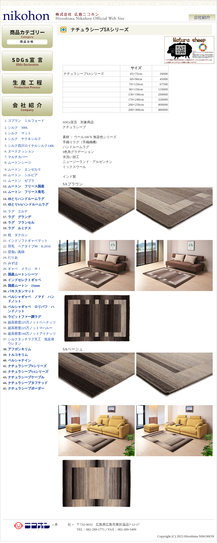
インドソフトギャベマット (28, 241)
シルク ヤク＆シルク (24, 139)
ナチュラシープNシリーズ (27, 366)
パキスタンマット (21, 291)
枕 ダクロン (18, 235)
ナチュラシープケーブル (26, 377)
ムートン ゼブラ (21, 181)
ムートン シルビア (23, 175)
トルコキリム (18, 355)
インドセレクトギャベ (24, 280)
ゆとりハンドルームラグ (26, 199)
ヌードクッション (21, 151)
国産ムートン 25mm (24, 285)
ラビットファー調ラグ (24, 317)
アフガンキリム (19, 349)
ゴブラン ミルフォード (26, 121)
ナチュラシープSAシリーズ (28, 371)
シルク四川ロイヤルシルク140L (31, 146)
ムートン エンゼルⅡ (24, 169)
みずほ (13, 263)
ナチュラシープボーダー (26, 388)
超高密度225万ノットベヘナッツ (32, 322)
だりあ (13, 257)
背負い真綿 (16, 252)
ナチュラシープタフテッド (28, 383)
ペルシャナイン (19, 360)
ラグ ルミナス (19, 228)
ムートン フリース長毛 (26, 192)
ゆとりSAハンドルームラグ (28, 204)
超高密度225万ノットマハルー (30, 328)
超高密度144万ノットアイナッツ (32, 333)
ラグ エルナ (18, 211)
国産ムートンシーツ (23, 274)
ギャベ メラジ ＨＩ (24, 269)
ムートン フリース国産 (26, 186)
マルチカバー (18, 157)
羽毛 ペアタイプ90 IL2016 (29, 246)
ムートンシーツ (19, 162)
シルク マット (19, 133)
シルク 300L (18, 127)
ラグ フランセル (21, 222)
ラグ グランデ (19, 217)
